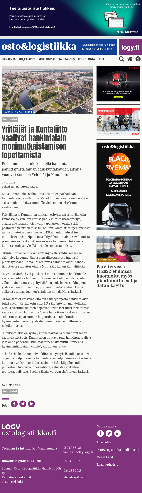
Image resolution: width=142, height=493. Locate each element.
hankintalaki (10, 119)
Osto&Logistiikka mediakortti (118, 450)
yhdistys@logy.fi (74, 477)
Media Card (105, 457)
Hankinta (9, 59)
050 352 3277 (72, 461)
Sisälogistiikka (50, 59)
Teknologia (86, 59)
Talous (70, 59)
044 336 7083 (72, 470)
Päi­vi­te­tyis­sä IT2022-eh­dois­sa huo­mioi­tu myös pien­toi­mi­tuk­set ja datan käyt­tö (117, 276)
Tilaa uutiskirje (107, 464)
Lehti (102, 59)
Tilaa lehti (104, 442)
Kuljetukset (27, 59)
